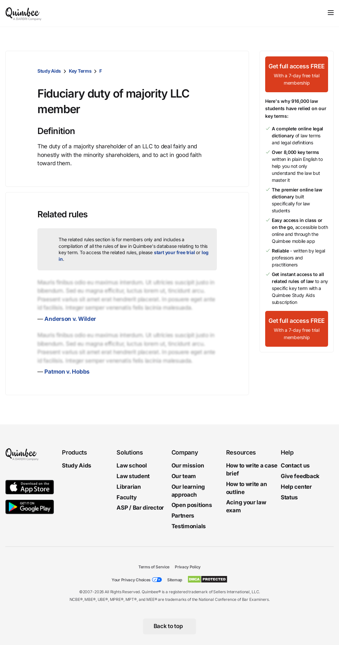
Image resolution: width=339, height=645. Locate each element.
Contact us (295, 465)
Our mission (187, 465)
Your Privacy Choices (131, 579)
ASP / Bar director (140, 507)
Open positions (191, 505)
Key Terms (80, 71)
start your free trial (174, 252)
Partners (183, 515)
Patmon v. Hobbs (67, 371)
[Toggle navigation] (331, 12)
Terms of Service (154, 566)
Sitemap (174, 579)
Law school (132, 465)
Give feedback (300, 476)
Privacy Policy (188, 566)
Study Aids (49, 71)
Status (289, 497)
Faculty (126, 497)
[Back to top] (169, 626)
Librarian (129, 486)
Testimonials (188, 526)
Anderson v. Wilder (70, 319)
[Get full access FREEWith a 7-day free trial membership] (296, 74)
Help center (296, 486)
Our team (183, 476)
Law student (133, 476)
